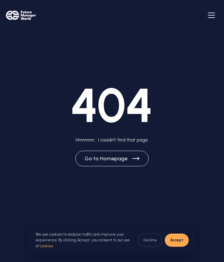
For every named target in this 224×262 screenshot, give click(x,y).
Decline (150, 240)
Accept (176, 240)
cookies (46, 246)
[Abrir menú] (211, 15)
